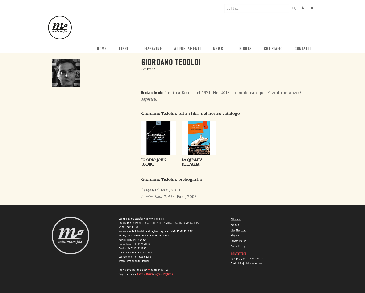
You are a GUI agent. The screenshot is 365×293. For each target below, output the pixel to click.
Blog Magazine (238, 230)
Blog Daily (236, 235)
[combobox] (256, 8)
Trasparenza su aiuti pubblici (134, 261)
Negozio (235, 225)
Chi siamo (236, 219)
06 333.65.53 (256, 259)
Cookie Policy (238, 246)
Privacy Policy (238, 241)
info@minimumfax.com (250, 263)
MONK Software (162, 270)
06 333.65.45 (238, 259)
